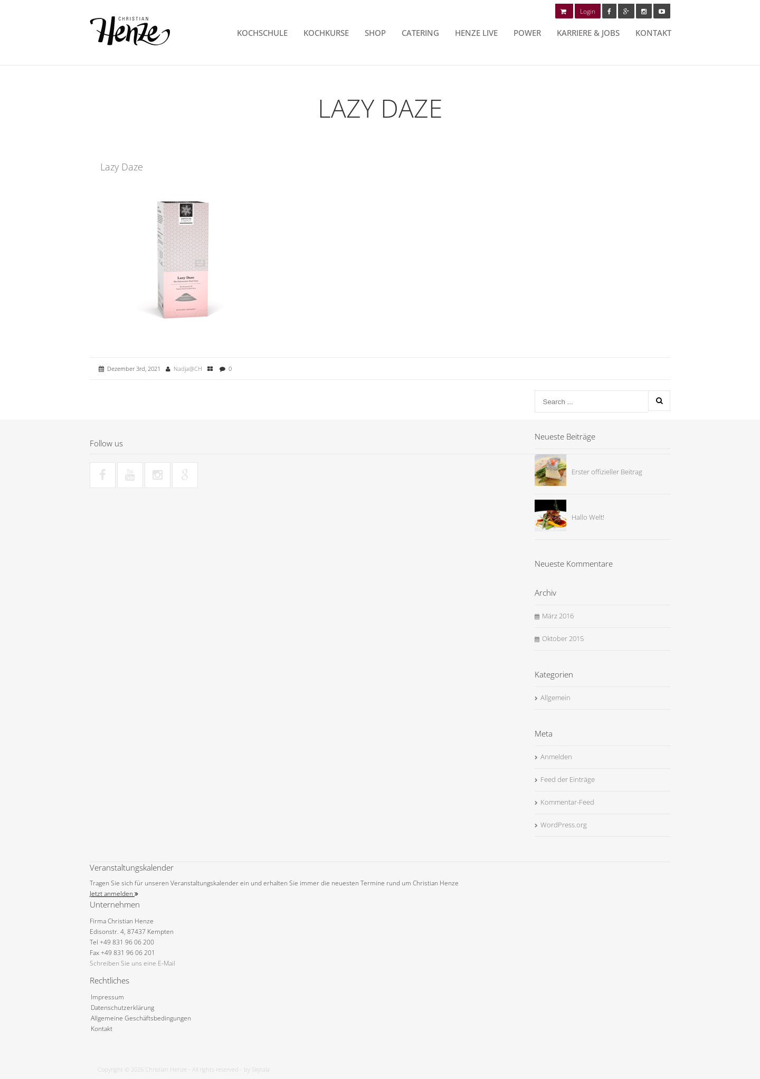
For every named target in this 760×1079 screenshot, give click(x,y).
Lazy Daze (121, 166)
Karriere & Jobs (588, 32)
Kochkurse (326, 32)
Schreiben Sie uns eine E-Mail (132, 963)
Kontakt (653, 32)
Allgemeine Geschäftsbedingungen (141, 1018)
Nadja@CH (188, 369)
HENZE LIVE (476, 32)
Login (587, 11)
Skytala (261, 1069)
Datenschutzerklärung (122, 1007)
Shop (375, 32)
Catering (420, 32)
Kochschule (262, 32)
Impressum (107, 996)
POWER (527, 32)
